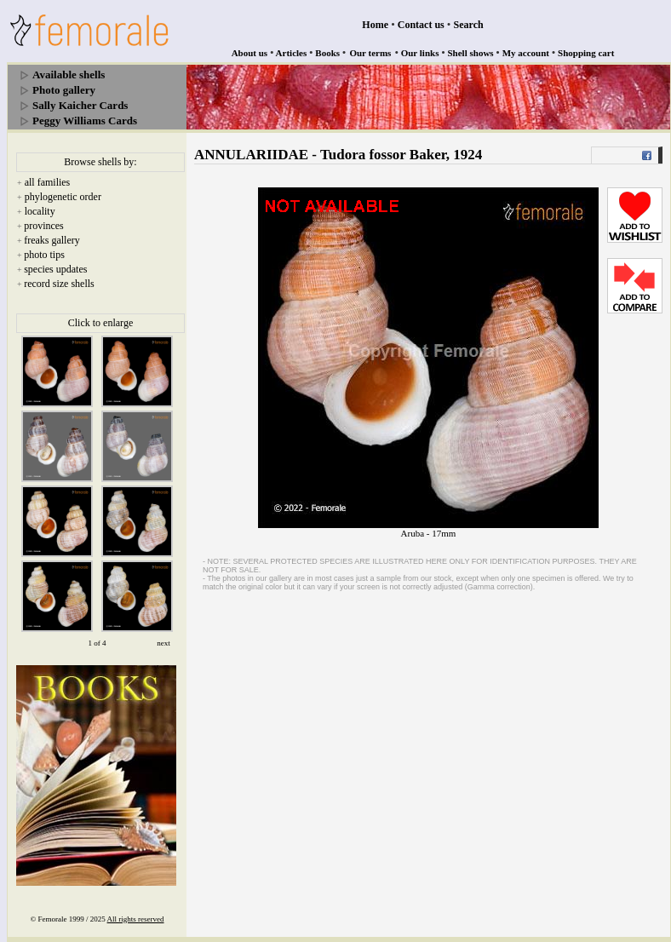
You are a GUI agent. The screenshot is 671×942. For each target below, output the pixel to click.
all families (48, 182)
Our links (420, 53)
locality (40, 211)
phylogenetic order (63, 197)
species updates (55, 269)
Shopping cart (586, 53)
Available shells (68, 74)
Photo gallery (63, 89)
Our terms (370, 53)
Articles (291, 53)
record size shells (59, 284)
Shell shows (471, 53)
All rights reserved (135, 919)
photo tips (44, 255)
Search (469, 25)
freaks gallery (52, 240)
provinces (44, 226)
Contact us (421, 25)
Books (327, 53)
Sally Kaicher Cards (80, 105)
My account (525, 53)
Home (375, 25)
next (163, 643)
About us (250, 53)
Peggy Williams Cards (84, 120)
